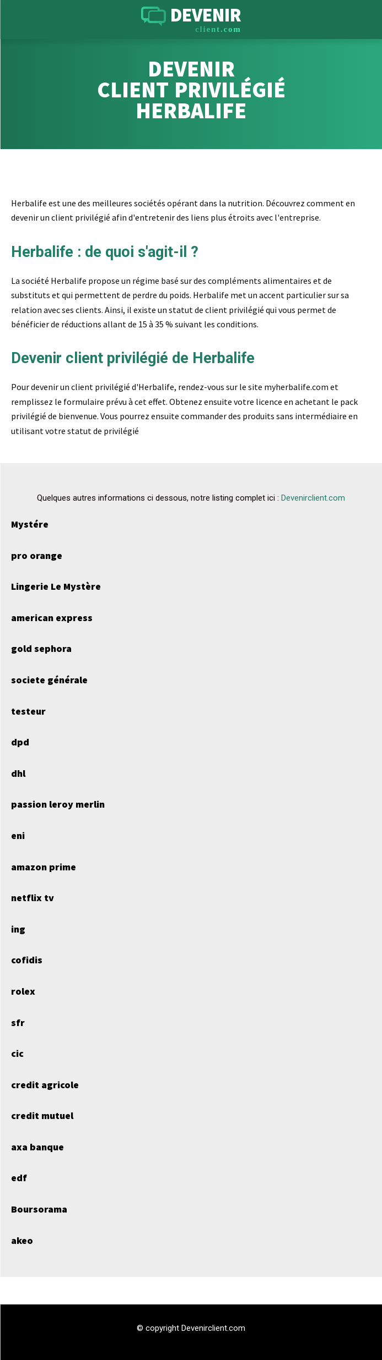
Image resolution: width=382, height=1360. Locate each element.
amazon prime (43, 866)
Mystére (30, 524)
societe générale (49, 679)
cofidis (26, 959)
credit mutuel (42, 1115)
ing (18, 929)
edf (19, 1177)
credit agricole (45, 1084)
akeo (22, 1240)
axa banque (37, 1146)
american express (52, 617)
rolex (23, 991)
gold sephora (41, 648)
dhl (18, 773)
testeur (28, 711)
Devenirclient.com (313, 498)
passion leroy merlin (58, 804)
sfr (18, 1022)
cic (17, 1053)
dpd (20, 742)
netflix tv (32, 897)
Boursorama (39, 1209)
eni (18, 835)
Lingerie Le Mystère (56, 586)
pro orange (36, 555)
